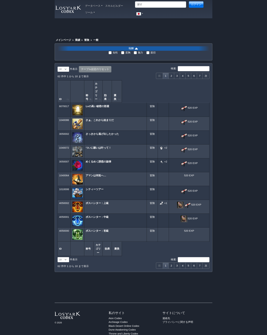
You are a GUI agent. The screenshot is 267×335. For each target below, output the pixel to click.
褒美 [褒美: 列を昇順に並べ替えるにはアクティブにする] (188, 91)
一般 (95, 39)
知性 (115, 52)
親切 (153, 52)
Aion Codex (115, 306)
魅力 (140, 52)
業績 (77, 39)
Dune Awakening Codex (122, 318)
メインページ (63, 39)
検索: (190, 68)
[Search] (160, 4)
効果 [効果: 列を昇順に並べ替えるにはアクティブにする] (162, 91)
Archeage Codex (118, 310)
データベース (94, 5)
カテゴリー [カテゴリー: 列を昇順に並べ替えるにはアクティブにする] (149, 87)
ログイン (196, 4)
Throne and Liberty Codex (123, 321)
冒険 (86, 39)
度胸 (127, 52)
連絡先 (166, 306)
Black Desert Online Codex (124, 314)
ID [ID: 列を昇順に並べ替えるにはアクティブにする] (60, 91)
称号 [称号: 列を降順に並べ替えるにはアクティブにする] (89, 91)
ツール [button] (90, 12)
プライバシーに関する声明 (177, 310)
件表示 (67, 69)
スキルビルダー (114, 5)
